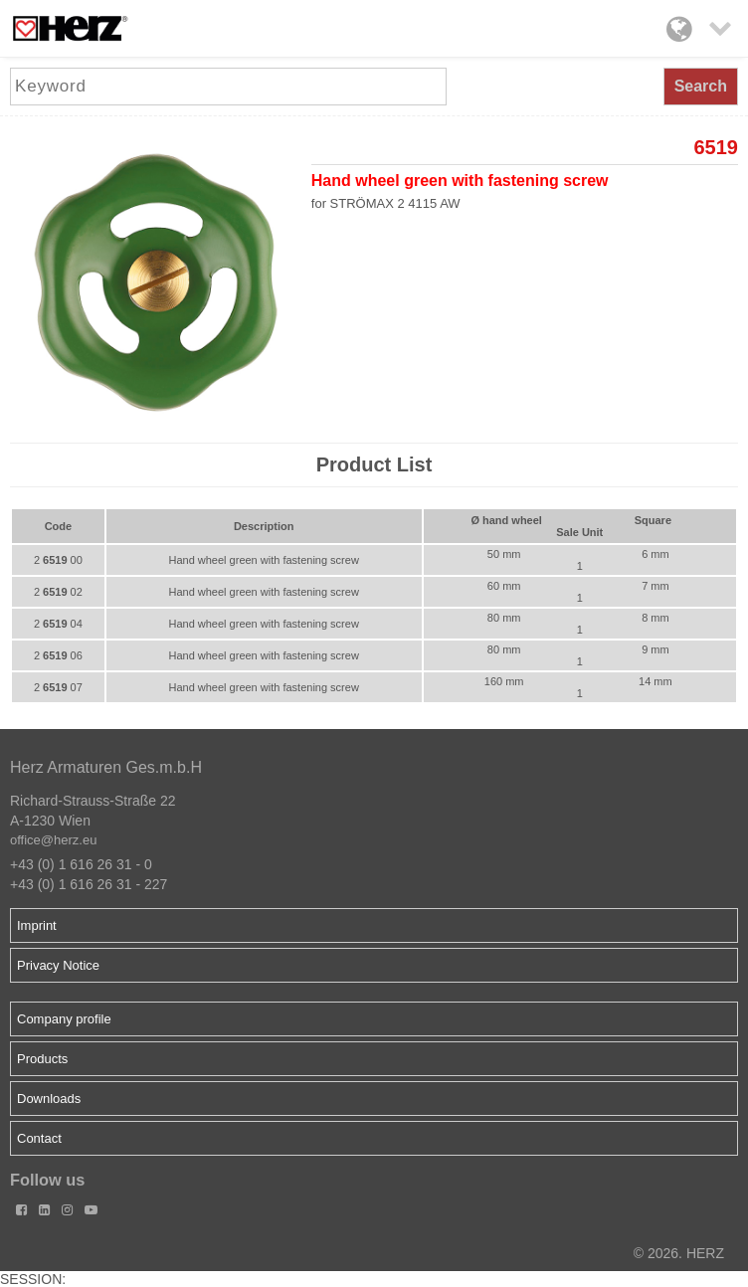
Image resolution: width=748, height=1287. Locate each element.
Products (42, 1058)
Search (700, 86)
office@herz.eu (53, 839)
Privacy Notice (58, 965)
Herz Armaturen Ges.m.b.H (106, 767)
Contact (39, 1138)
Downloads (49, 1098)
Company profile (64, 1018)
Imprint (37, 925)
